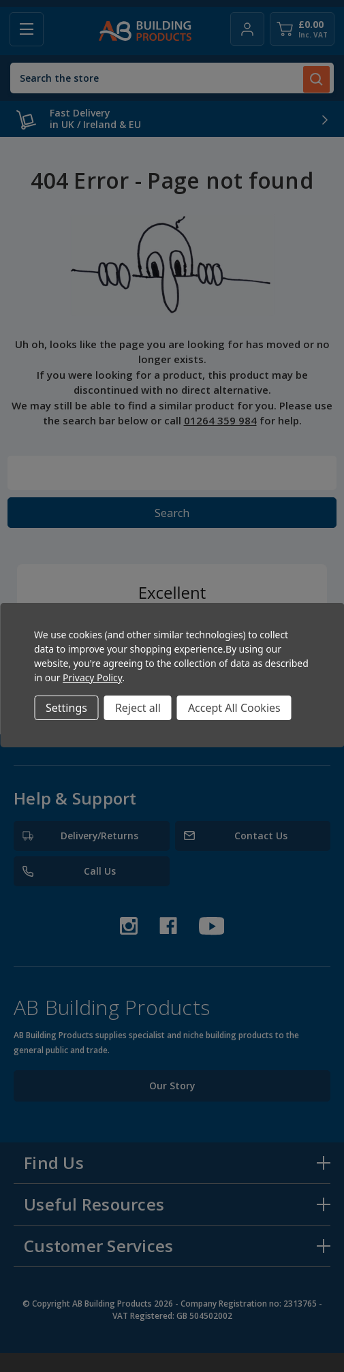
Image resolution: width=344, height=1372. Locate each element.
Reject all (138, 707)
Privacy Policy (92, 677)
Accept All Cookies (234, 707)
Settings (66, 707)
